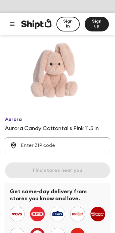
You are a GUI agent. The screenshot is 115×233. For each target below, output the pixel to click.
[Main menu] (12, 24)
